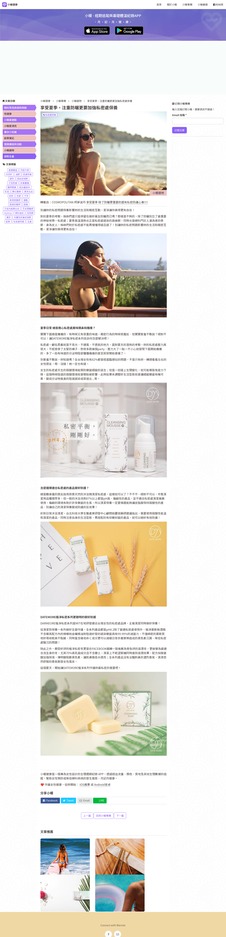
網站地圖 (135, 912)
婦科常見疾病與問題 (15, 107)
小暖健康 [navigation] (76, 912)
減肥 (18, 174)
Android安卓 (102, 784)
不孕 (26, 195)
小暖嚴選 (203, 4)
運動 (26, 200)
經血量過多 (24, 187)
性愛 (19, 195)
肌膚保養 (27, 174)
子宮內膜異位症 (11, 208)
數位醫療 (16, 191)
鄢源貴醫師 (15, 200)
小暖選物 (77, 101)
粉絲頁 (218, 4)
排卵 (11, 195)
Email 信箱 (179, 115)
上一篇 (87, 815)
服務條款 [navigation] (120, 912)
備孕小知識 (10, 132)
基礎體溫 (13, 169)
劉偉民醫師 (15, 204)
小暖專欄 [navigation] (187, 4)
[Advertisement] (113, 68)
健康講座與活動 (13, 144)
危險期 (30, 212)
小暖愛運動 (10, 120)
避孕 (12, 178)
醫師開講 (12, 187)
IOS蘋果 (85, 784)
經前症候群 (22, 178)
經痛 (26, 204)
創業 (8, 221)
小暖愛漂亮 (10, 126)
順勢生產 (9, 156)
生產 (29, 221)
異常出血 (28, 191)
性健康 (8, 114)
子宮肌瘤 (13, 182)
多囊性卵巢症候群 (22, 217)
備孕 (8, 217)
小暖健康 (45, 101)
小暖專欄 (61, 101)
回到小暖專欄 (103, 815)
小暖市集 (150, 912)
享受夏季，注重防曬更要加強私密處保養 (109, 101)
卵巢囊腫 (24, 182)
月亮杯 (9, 174)
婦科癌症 (19, 212)
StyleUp (8, 212)
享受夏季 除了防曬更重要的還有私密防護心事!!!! (117, 202)
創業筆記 (9, 138)
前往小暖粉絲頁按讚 (189, 199)
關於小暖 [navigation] (172, 4)
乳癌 (7, 191)
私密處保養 (49, 114)
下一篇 (120, 815)
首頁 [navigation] (159, 4)
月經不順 (24, 169)
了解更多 (183, 176)
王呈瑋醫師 (28, 208)
